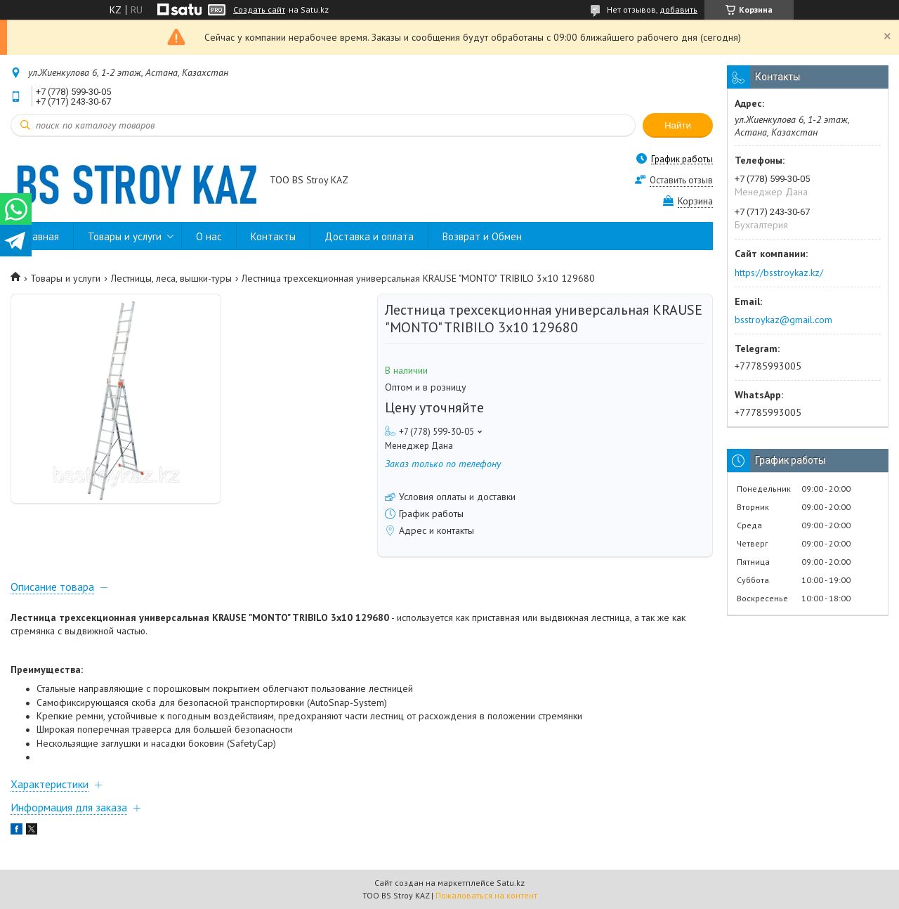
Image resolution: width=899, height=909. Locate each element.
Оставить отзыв (681, 180)
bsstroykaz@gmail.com (783, 319)
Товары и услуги (125, 236)
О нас (209, 236)
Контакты (273, 236)
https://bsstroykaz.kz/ (779, 272)
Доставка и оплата (369, 236)
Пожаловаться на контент (486, 895)
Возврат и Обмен (482, 236)
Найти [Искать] (677, 125)
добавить (678, 9)
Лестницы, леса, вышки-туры (171, 278)
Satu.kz (511, 882)
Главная (42, 236)
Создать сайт (259, 10)
